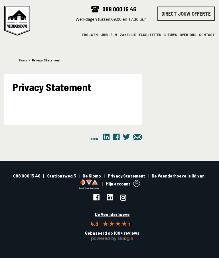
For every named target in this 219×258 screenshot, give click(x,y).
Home (23, 60)
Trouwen (90, 35)
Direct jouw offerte (186, 14)
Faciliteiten (150, 35)
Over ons (188, 35)
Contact (207, 35)
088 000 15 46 (119, 9)
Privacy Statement (126, 175)
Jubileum (109, 35)
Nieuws (170, 35)
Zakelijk (128, 35)
